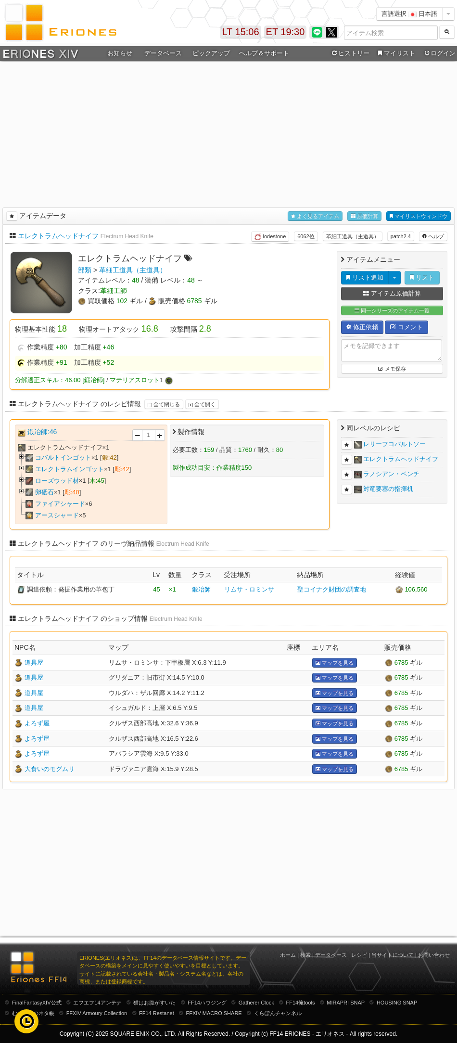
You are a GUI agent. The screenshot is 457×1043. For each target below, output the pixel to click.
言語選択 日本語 (409, 13)
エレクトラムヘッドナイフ (58, 236)
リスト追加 (364, 277)
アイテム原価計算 (392, 293)
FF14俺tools (300, 1002)
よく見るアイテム (315, 216)
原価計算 (364, 216)
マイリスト (395, 53)
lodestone (270, 236)
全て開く (202, 404)
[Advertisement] (228, 132)
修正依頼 (362, 327)
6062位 (305, 236)
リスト (422, 277)
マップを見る (335, 663)
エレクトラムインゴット (69, 469)
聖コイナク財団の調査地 (331, 589)
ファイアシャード (60, 503)
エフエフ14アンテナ (97, 1002)
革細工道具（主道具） (352, 236)
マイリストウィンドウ (418, 216)
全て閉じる (164, 404)
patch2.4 (401, 236)
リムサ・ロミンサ (249, 589)
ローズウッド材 (57, 480)
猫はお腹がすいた (154, 1002)
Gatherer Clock (256, 1002)
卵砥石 (44, 492)
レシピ (359, 955)
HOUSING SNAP (397, 1002)
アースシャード (57, 515)
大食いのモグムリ (50, 769)
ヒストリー (349, 53)
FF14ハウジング (207, 1002)
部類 (84, 270)
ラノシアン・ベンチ (391, 473)
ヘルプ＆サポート (264, 53)
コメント (406, 327)
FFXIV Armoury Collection (96, 1013)
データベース (163, 53)
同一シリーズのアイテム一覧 (392, 311)
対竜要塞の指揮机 (388, 488)
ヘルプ (433, 236)
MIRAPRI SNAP (346, 1002)
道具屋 (34, 662)
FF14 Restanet (156, 1013)
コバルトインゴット (63, 457)
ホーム (288, 955)
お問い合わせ (434, 955)
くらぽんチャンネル (278, 1013)
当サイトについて (392, 955)
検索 (305, 955)
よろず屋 (37, 723)
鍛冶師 (201, 589)
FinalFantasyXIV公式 (37, 1002)
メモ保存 (392, 369)
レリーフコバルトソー (394, 444)
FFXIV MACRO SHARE (214, 1013)
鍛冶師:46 (42, 432)
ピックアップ (211, 53)
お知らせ (119, 53)
